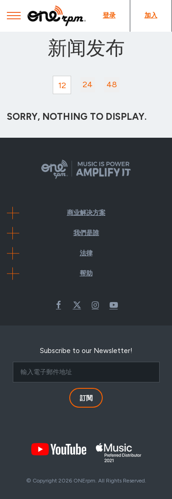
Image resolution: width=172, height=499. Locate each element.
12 (62, 85)
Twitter (77, 305)
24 (88, 84)
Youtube (114, 305)
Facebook (59, 305)
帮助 (86, 273)
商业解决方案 (86, 213)
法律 (86, 253)
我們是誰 (86, 233)
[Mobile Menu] (14, 18)
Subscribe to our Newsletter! (86, 351)
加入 (150, 15)
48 (111, 84)
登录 (109, 15)
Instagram (95, 305)
